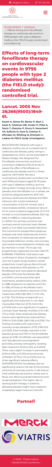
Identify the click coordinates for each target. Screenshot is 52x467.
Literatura (29, 27)
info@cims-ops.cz (20, 2)
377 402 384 (44, 2)
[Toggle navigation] (45, 13)
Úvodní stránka (12, 27)
